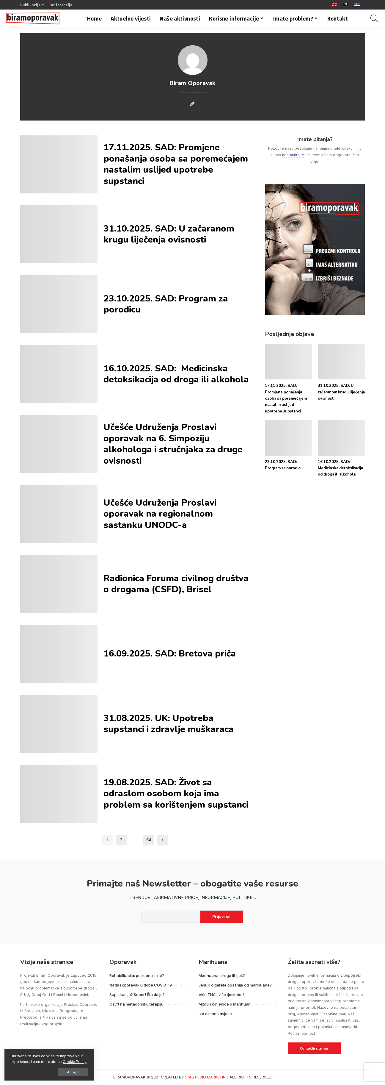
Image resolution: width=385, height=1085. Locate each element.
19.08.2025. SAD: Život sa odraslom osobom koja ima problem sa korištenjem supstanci (175, 793)
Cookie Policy (75, 1062)
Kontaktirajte (293, 155)
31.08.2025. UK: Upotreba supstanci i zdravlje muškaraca (169, 724)
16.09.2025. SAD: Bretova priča (169, 654)
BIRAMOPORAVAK (129, 1077)
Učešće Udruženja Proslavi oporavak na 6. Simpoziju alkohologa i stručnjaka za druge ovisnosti (173, 444)
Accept (73, 1072)
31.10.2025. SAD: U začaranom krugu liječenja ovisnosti (168, 234)
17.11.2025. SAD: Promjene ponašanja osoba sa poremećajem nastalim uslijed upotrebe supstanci (175, 164)
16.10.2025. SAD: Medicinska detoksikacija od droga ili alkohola (176, 374)
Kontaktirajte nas (314, 1048)
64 (148, 840)
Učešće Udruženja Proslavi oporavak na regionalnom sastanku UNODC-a (159, 514)
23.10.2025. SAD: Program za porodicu (165, 304)
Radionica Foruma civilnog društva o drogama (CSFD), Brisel (176, 584)
